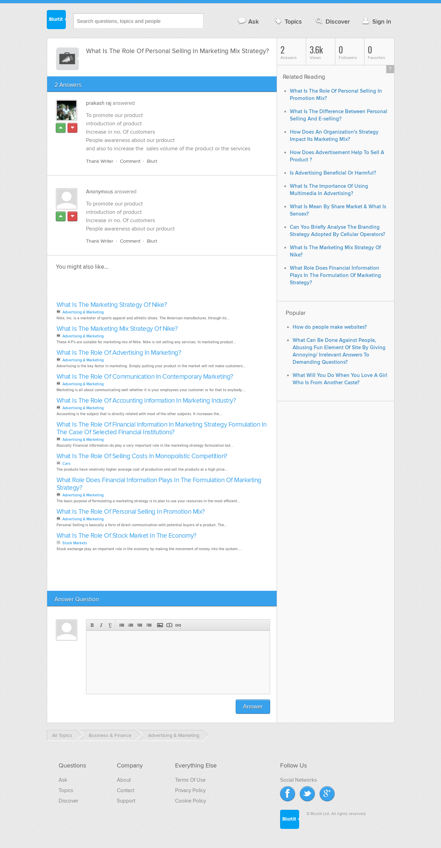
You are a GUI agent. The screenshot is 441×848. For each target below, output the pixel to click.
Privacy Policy (190, 790)
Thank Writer (99, 161)
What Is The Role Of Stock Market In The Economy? (127, 536)
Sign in (376, 21)
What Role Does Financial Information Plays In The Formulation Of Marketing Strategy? (159, 484)
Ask (248, 21)
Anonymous (99, 191)
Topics (287, 21)
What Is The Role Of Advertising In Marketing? (119, 353)
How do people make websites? (330, 327)
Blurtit (56, 20)
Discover (332, 21)
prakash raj (98, 103)
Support (126, 801)
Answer (253, 706)
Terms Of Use (190, 780)
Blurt (152, 161)
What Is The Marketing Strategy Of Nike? (112, 305)
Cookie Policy (190, 801)
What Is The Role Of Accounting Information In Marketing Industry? (146, 401)
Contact (125, 790)
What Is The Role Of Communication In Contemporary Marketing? (145, 377)
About (124, 780)
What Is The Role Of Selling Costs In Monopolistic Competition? (142, 456)
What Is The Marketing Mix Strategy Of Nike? (117, 329)
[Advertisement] (134, 287)
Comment (130, 161)
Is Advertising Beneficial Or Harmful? (333, 173)
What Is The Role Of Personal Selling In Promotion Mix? (131, 512)
